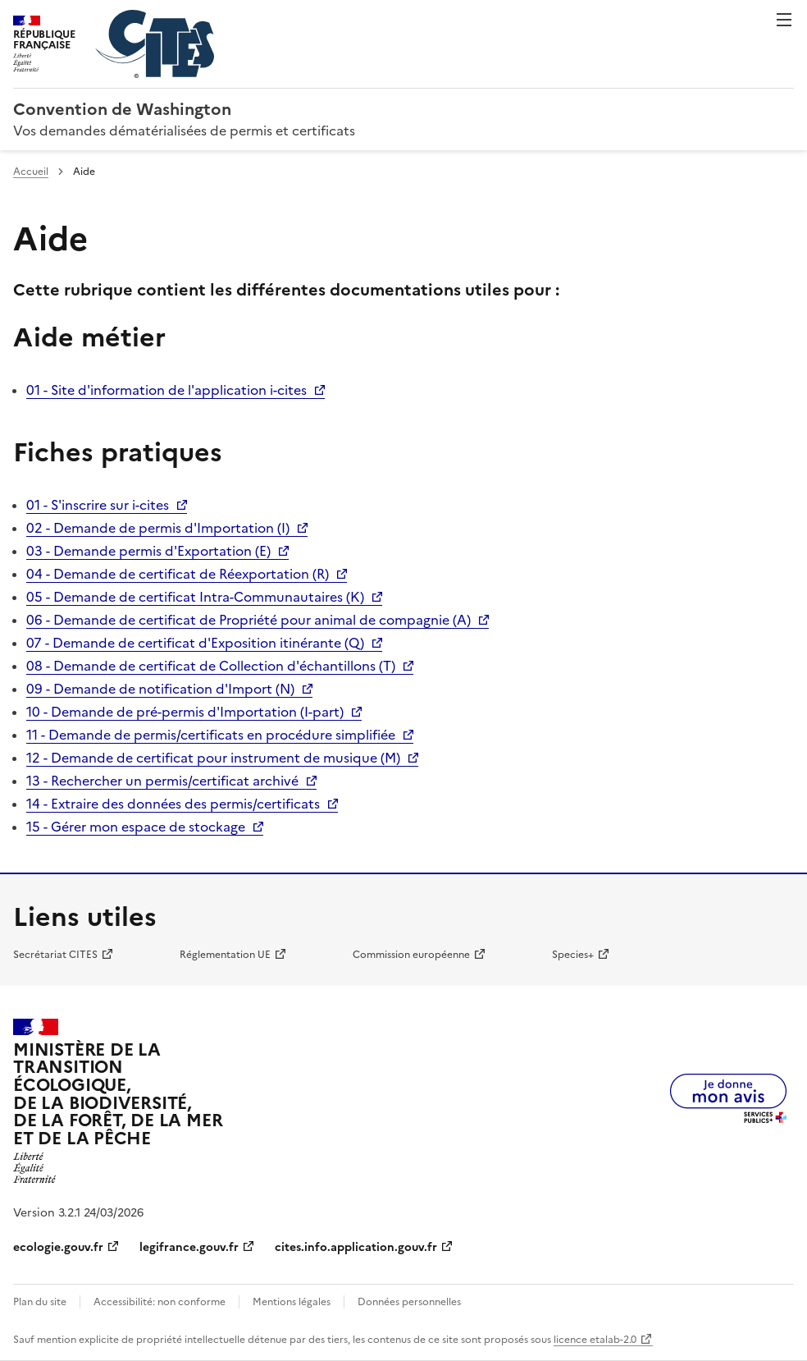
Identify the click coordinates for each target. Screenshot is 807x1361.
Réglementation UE (225, 954)
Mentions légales (292, 1302)
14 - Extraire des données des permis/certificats (173, 803)
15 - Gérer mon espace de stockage (135, 826)
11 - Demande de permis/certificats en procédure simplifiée (210, 735)
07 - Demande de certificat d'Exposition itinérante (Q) (195, 643)
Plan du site (39, 1302)
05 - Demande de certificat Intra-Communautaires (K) (195, 597)
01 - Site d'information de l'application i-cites (166, 390)
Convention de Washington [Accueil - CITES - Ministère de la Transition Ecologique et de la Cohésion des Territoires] (122, 109)
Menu (784, 19)
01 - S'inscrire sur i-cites (97, 505)
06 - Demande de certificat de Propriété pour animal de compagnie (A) (248, 620)
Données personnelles (409, 1302)
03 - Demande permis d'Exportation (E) (148, 551)
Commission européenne (411, 954)
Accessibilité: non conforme (159, 1302)
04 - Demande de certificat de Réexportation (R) (177, 574)
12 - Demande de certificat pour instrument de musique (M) (213, 758)
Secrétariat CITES (55, 954)
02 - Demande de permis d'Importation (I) (158, 528)
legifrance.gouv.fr (189, 1247)
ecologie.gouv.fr (58, 1247)
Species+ (573, 954)
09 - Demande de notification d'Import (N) (160, 689)
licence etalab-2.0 (595, 1339)
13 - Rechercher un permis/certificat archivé (162, 780)
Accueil (30, 171)
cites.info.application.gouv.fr (356, 1247)
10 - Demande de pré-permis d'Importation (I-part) (185, 712)
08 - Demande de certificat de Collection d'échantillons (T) (210, 666)
